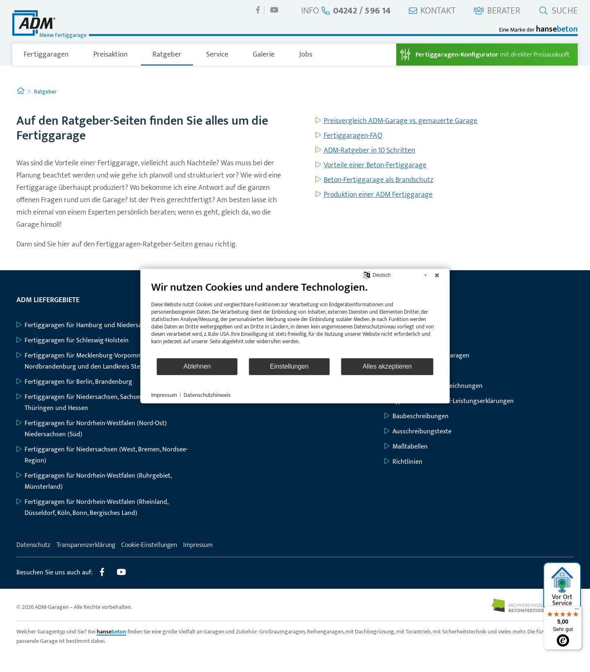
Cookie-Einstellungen (149, 545)
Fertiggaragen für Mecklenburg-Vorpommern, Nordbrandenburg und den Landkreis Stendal (84, 361)
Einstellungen (289, 366)
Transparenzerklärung (86, 545)
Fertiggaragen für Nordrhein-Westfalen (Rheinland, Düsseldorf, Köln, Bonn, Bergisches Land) (92, 508)
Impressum (198, 545)
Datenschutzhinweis (207, 395)
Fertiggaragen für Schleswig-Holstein (72, 340)
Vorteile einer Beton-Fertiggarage (375, 165)
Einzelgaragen (408, 325)
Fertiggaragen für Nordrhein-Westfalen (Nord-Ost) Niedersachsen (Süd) (91, 429)
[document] (295, 318)
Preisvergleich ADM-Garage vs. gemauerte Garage (400, 121)
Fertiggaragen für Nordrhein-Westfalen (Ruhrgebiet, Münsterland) (93, 481)
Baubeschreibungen (416, 416)
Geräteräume (406, 370)
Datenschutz (33, 545)
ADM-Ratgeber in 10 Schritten (369, 150)
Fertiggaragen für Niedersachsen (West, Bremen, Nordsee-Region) (102, 455)
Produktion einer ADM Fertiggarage (378, 195)
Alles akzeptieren (387, 366)
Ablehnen (197, 366)
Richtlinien (403, 461)
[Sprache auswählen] (366, 275)
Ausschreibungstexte (418, 431)
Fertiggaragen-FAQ (353, 136)
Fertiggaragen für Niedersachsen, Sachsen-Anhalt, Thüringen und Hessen (90, 403)
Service (217, 54)
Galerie (264, 54)
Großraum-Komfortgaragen (427, 355)
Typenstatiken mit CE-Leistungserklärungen (449, 401)
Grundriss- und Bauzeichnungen (433, 386)
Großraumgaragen (414, 340)
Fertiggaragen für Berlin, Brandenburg (74, 381)
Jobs (305, 54)
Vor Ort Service (562, 587)
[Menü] (577, 611)
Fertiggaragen (46, 54)
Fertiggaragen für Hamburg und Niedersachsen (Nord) (97, 325)
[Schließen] (437, 275)
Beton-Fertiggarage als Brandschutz (378, 180)
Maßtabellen (406, 446)
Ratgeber (167, 54)
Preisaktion (110, 54)
